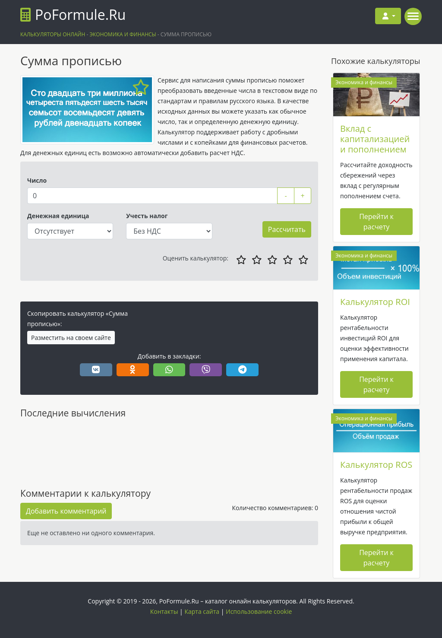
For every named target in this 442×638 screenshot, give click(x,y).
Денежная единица (58, 216)
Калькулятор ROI (375, 302)
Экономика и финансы (363, 82)
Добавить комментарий (66, 511)
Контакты (164, 611)
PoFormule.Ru (73, 14)
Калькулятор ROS (376, 464)
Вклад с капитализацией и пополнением (375, 139)
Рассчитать (287, 229)
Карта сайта (201, 611)
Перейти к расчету (376, 222)
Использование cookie (259, 611)
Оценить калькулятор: (195, 258)
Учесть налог (146, 216)
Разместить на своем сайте (71, 337)
